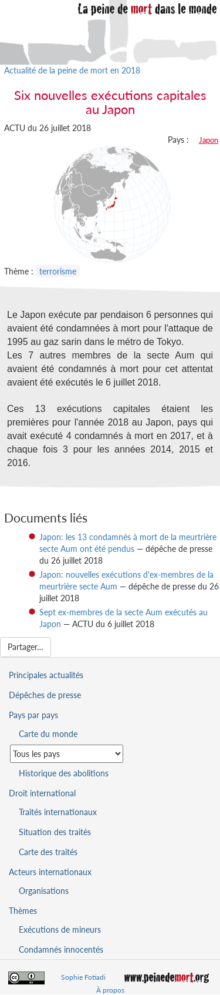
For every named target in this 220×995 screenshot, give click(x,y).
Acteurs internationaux (50, 872)
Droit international (42, 793)
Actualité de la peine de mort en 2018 (72, 70)
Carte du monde (48, 734)
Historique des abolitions (64, 773)
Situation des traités (55, 832)
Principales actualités (46, 675)
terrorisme (57, 271)
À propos (110, 990)
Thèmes (23, 911)
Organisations (44, 891)
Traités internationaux (58, 812)
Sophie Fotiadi (83, 977)
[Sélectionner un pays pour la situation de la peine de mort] (66, 754)
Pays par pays (33, 715)
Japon (208, 140)
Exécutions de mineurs (60, 929)
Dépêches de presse (45, 695)
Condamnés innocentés (61, 949)
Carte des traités (48, 852)
